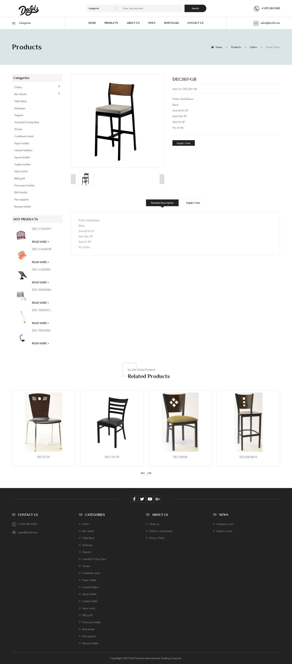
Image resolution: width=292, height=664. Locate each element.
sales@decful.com (266, 22)
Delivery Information (161, 531)
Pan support (21, 199)
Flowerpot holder (24, 185)
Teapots (18, 115)
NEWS (151, 22)
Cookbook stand (24, 136)
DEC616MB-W (248, 457)
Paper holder (21, 143)
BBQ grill (19, 178)
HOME (92, 22)
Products (236, 47)
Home (216, 47)
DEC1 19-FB (112, 457)
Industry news (224, 531)
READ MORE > (40, 241)
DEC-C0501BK (41, 269)
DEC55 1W (43, 457)
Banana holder (22, 206)
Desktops (19, 108)
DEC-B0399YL (41, 310)
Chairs (253, 47)
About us (154, 524)
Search (195, 8)
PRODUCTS (111, 22)
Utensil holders (23, 150)
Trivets (18, 129)
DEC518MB (180, 457)
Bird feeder (21, 192)
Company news (225, 524)
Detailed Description (162, 202)
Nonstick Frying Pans (26, 122)
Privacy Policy (157, 537)
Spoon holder (22, 157)
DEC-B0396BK (41, 289)
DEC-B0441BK (41, 330)
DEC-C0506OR (41, 249)
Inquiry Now (183, 143)
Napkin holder (22, 164)
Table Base (20, 101)
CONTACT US (195, 22)
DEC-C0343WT (42, 228)
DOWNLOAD (171, 22)
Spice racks (21, 171)
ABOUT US (133, 22)
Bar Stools (20, 94)
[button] (143, 473)
